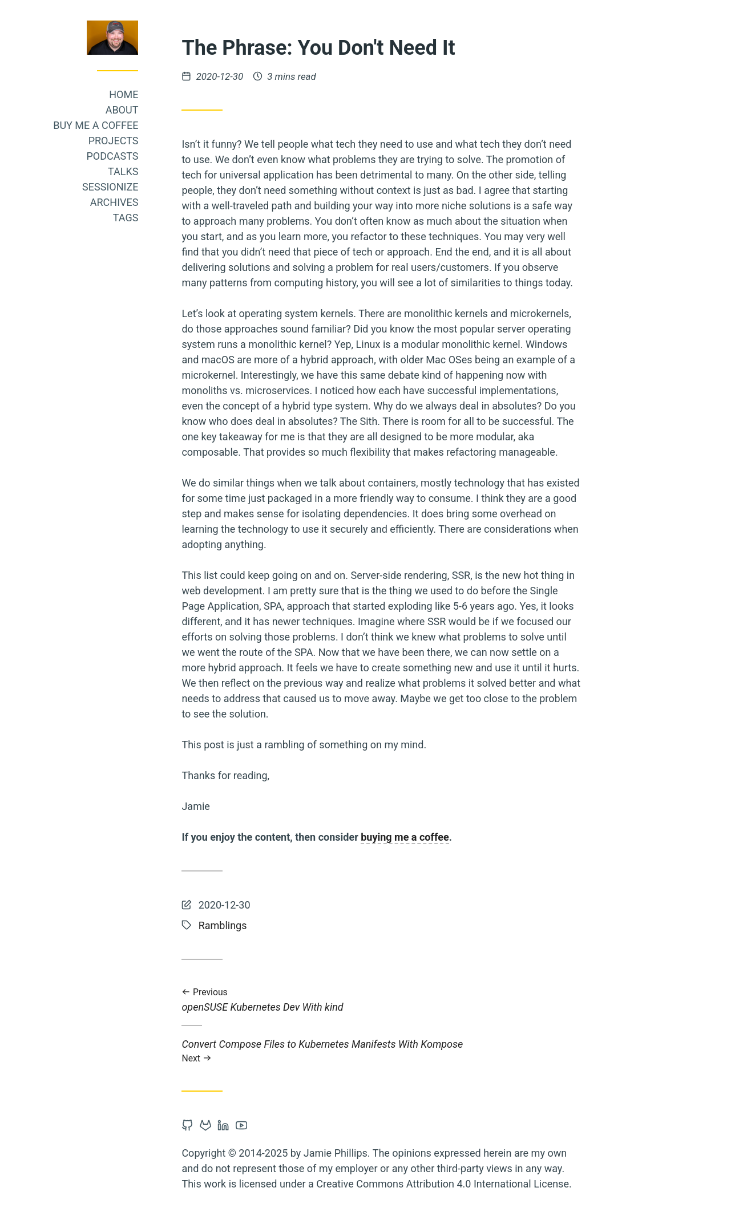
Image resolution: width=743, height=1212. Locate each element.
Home (145, 94)
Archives (135, 202)
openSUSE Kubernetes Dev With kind (403, 1000)
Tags (147, 218)
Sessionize (132, 187)
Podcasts (134, 156)
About (143, 110)
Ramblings (244, 925)
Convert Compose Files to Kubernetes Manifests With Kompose (403, 1050)
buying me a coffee (426, 837)
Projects (135, 141)
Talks (145, 171)
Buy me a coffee (117, 125)
